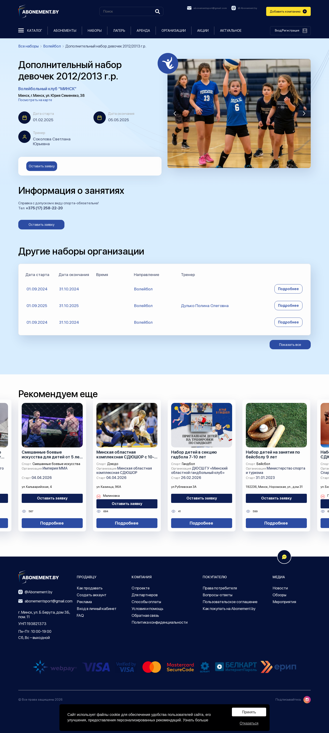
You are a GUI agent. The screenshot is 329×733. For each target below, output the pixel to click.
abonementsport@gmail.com (207, 8)
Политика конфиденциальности (160, 622)
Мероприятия (284, 601)
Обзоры (279, 595)
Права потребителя (220, 588)
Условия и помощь (147, 608)
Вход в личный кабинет (97, 608)
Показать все (290, 344)
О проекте (141, 588)
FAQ (80, 615)
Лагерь (119, 31)
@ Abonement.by (244, 8)
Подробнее (288, 289)
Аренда (143, 31)
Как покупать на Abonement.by (229, 608)
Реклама (84, 601)
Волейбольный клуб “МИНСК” (47, 88)
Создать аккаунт (91, 595)
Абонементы (64, 31)
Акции (203, 31)
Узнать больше (195, 720)
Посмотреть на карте (35, 100)
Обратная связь (145, 615)
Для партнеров (145, 595)
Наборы (95, 31)
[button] (175, 113)
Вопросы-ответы (217, 595)
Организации (174, 31)
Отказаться (249, 723)
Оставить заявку (42, 166)
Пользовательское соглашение (230, 601)
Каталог (30, 31)
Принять (249, 712)
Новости (280, 588)
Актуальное (230, 31)
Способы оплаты (146, 601)
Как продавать (90, 588)
